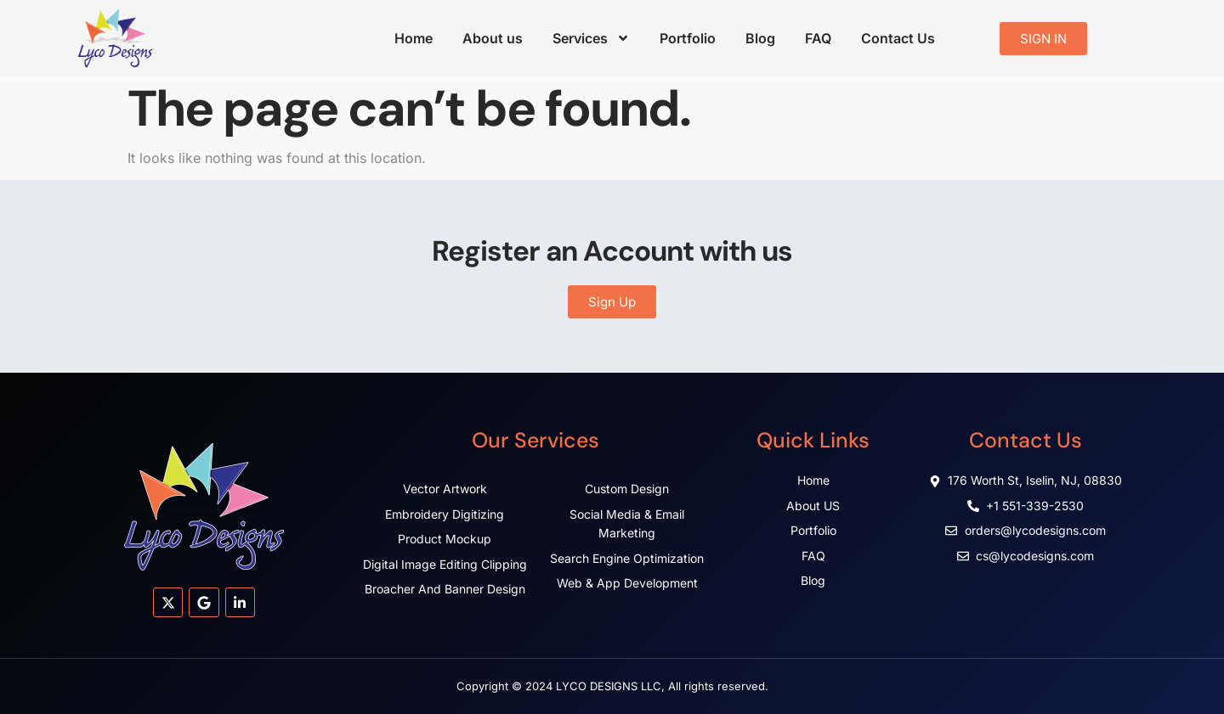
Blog (760, 38)
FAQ (818, 38)
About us (492, 38)
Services (591, 38)
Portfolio (688, 38)
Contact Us (898, 38)
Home (413, 38)
